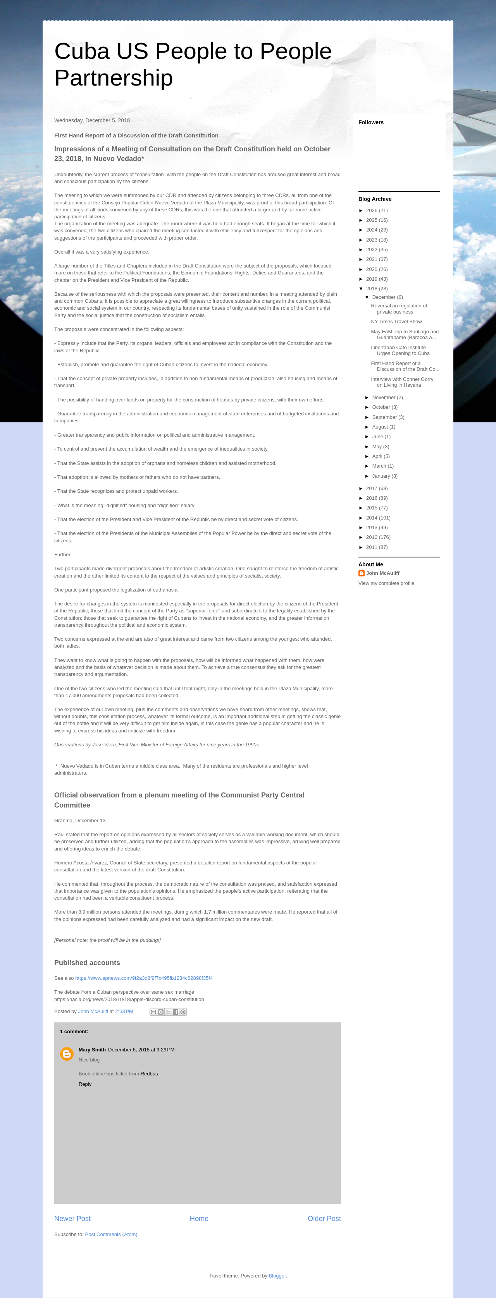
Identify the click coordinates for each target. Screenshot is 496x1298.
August (380, 427)
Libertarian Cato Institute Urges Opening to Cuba (400, 351)
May (377, 446)
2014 (372, 518)
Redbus (149, 1074)
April (378, 456)
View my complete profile (386, 583)
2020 (372, 269)
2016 (372, 498)
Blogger (277, 1276)
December (384, 297)
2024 (372, 230)
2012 (372, 537)
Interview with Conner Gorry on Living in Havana (402, 382)
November (384, 397)
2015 (372, 508)
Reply (85, 1084)
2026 (372, 210)
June (378, 436)
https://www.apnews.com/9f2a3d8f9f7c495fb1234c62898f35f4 (144, 978)
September (385, 417)
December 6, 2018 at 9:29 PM (141, 1050)
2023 (372, 240)
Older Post (324, 1219)
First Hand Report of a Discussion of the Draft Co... (405, 366)
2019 (372, 279)
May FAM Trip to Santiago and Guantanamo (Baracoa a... (405, 335)
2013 (372, 527)
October (382, 407)
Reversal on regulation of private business (399, 309)
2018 (372, 288)
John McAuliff (383, 573)
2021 (372, 259)
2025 (372, 220)
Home (199, 1219)
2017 (372, 488)
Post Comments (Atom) (111, 1234)
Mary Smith (92, 1050)
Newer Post (72, 1219)
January (382, 476)
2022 (372, 249)
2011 (372, 547)
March (380, 466)
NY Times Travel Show (396, 321)
